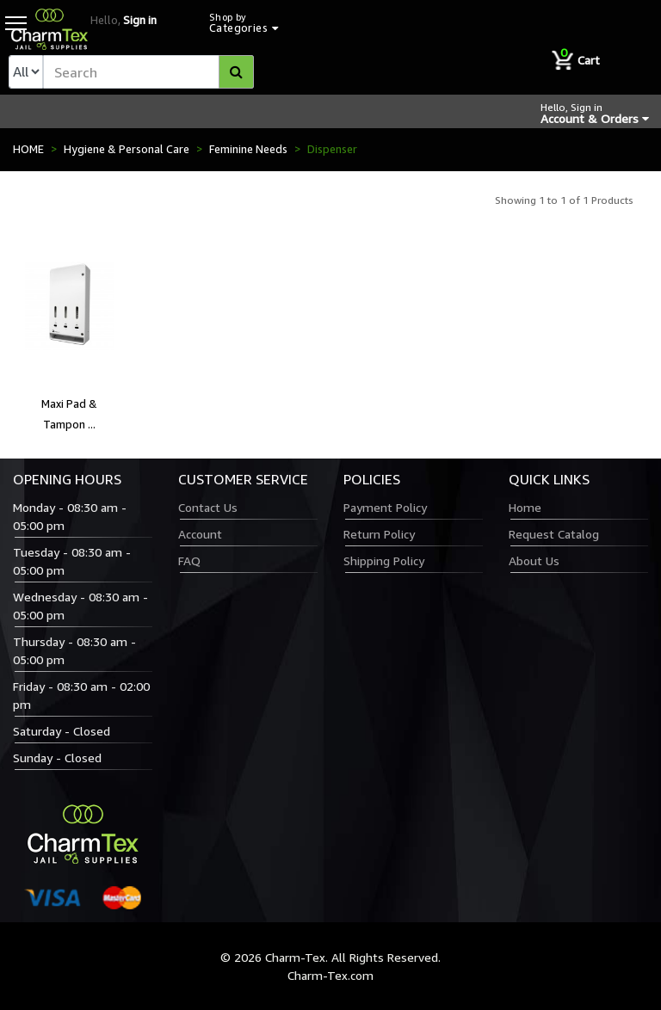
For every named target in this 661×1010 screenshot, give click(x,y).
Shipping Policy (383, 560)
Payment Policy (385, 507)
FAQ (189, 560)
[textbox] (148, 72)
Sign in (140, 20)
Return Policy (379, 534)
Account (200, 534)
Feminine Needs (248, 149)
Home (525, 507)
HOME (28, 149)
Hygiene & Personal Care (126, 149)
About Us (534, 560)
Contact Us (208, 507)
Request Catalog (554, 534)
